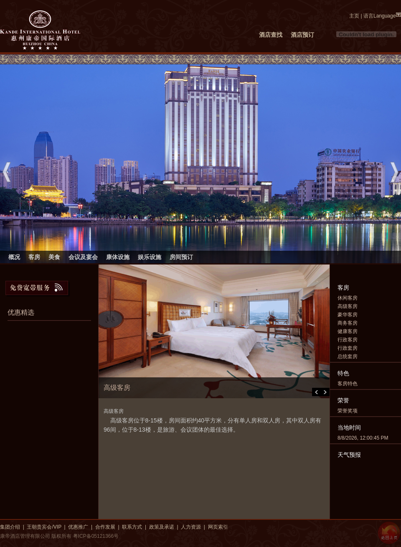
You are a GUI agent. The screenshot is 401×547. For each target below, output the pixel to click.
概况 (14, 257)
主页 (354, 16)
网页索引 (218, 527)
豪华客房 (348, 315)
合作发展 (105, 527)
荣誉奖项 (348, 411)
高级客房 (348, 306)
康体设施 (117, 257)
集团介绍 (10, 527)
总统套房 (348, 356)
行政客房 (348, 340)
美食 (54, 257)
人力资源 (191, 527)
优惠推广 (78, 527)
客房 (34, 257)
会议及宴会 (83, 257)
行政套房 (348, 348)
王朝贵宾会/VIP (44, 527)
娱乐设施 (149, 257)
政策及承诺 (161, 527)
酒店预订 (302, 34)
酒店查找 (270, 34)
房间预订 (181, 257)
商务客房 (348, 323)
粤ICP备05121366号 (96, 536)
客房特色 (348, 384)
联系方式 (132, 527)
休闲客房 (348, 298)
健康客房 (348, 331)
